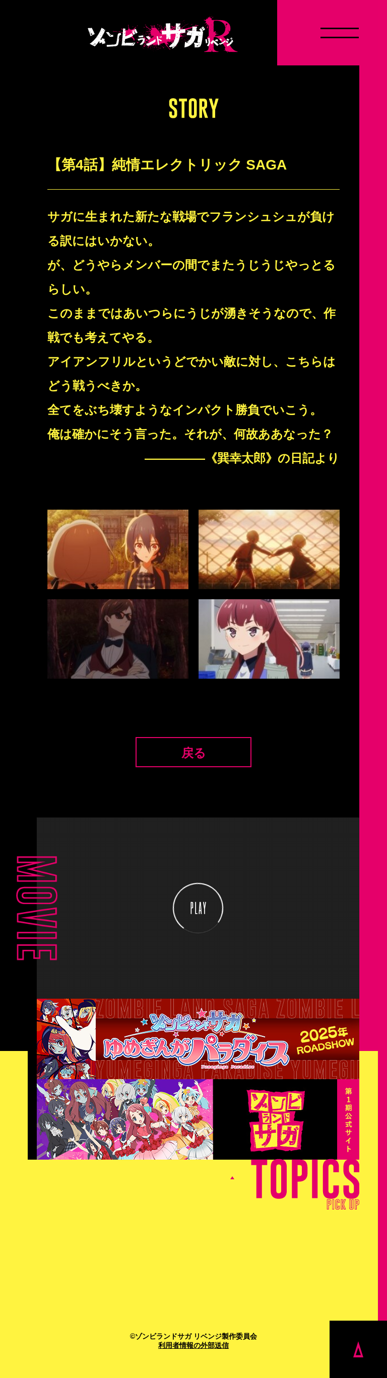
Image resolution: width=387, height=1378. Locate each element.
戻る (193, 753)
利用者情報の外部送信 (193, 1345)
